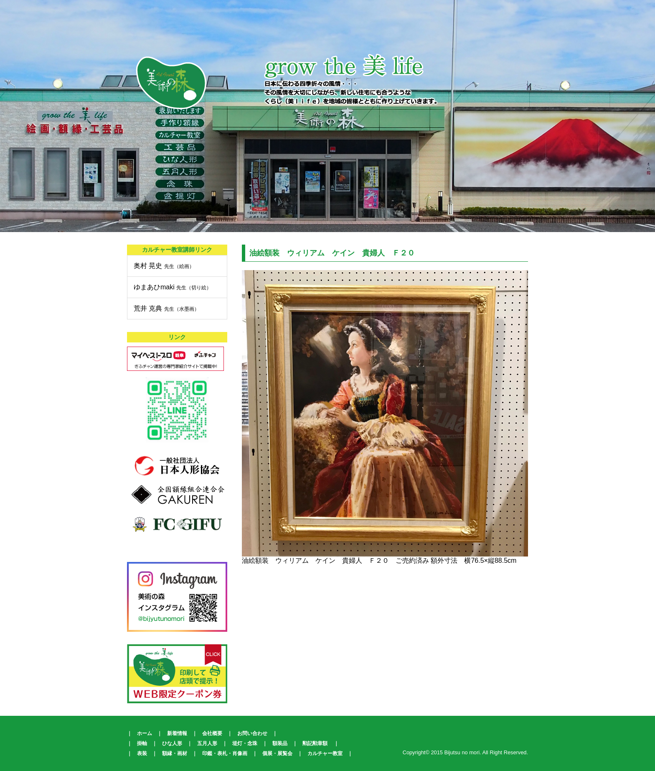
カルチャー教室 (325, 753)
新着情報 (177, 733)
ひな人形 (172, 743)
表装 (142, 753)
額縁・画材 (174, 753)
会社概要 (212, 733)
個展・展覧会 (277, 753)
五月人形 (207, 743)
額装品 (279, 743)
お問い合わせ (252, 733)
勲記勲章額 (315, 743)
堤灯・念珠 (244, 743)
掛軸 (142, 743)
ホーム (144, 733)
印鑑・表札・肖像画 (224, 753)
